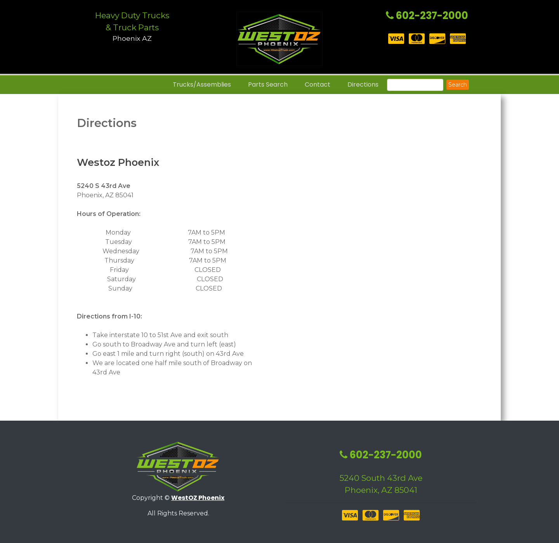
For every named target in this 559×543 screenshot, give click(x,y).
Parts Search (268, 84)
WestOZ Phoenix (197, 497)
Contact (317, 84)
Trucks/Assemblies (202, 84)
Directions (362, 84)
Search (457, 84)
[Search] (415, 85)
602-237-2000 (427, 16)
